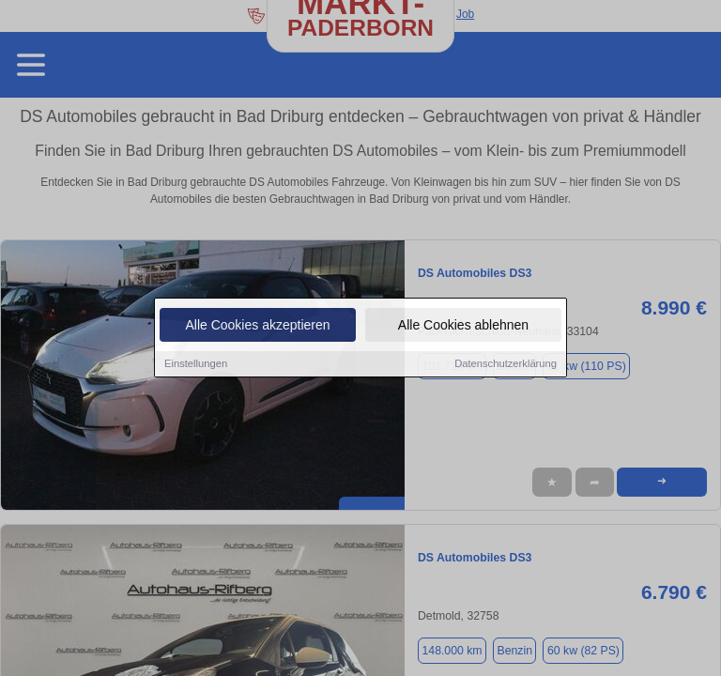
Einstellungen (195, 365)
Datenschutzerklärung (505, 365)
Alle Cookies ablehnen (463, 326)
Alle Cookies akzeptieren (257, 326)
